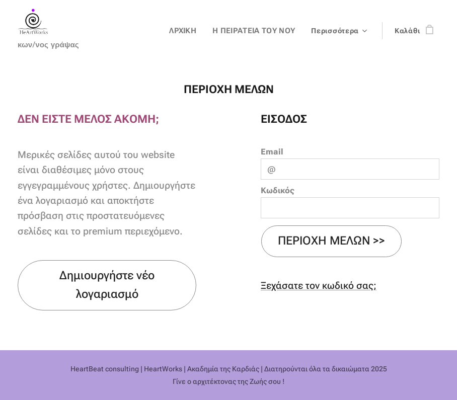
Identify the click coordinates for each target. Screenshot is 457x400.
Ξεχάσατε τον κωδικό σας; (318, 285)
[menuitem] (189, 30)
